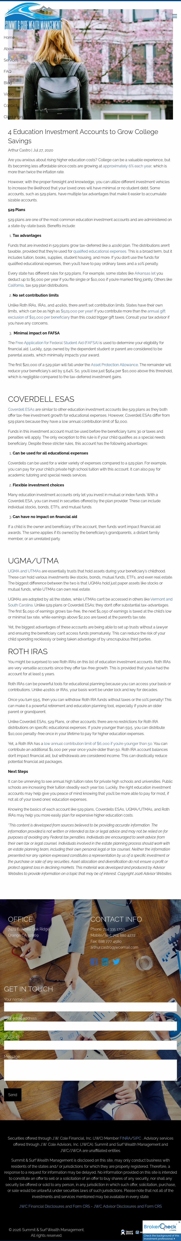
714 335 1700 (114, 929)
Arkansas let (145, 273)
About (9, 49)
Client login (13, 117)
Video (9, 94)
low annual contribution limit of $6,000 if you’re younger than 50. (98, 743)
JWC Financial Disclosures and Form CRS (54, 1206)
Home (9, 37)
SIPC (137, 1138)
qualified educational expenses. (100, 251)
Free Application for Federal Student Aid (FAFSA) (57, 343)
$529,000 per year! (77, 311)
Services (11, 60)
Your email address (38, 1018)
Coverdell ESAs (21, 409)
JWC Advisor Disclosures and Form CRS (128, 1206)
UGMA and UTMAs (24, 571)
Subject (28, 1037)
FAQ (7, 71)
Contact (10, 105)
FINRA (125, 1138)
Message (29, 1056)
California (16, 285)
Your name (31, 999)
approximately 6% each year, (128, 166)
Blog (8, 83)
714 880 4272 (124, 935)
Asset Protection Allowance (114, 365)
